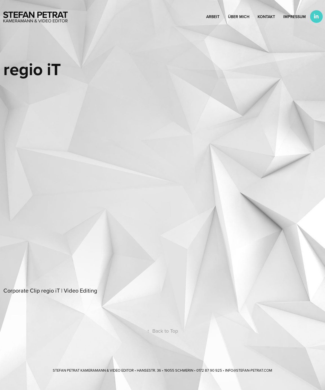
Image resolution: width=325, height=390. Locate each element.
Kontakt (266, 16)
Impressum (294, 16)
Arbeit (212, 16)
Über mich (238, 16)
